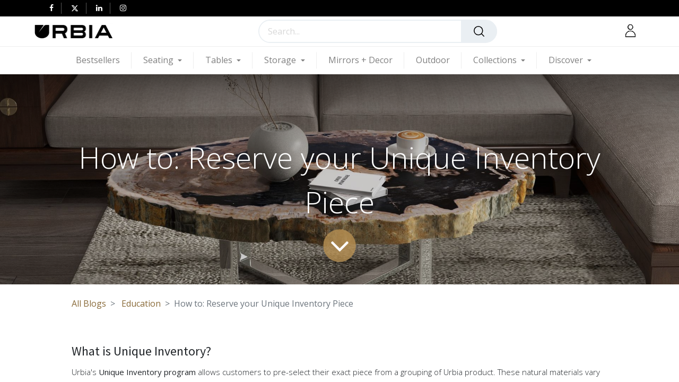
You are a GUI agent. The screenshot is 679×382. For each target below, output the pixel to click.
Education (141, 303)
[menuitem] (104, 60)
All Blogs (89, 303)
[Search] (479, 31)
